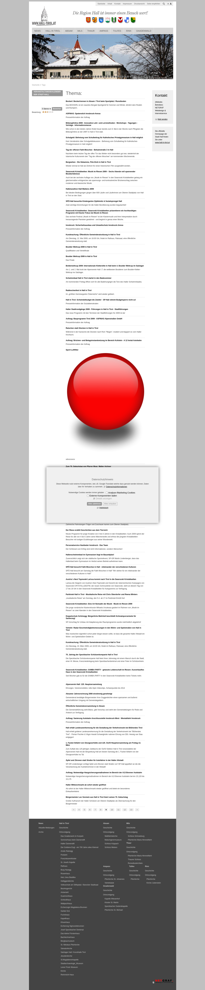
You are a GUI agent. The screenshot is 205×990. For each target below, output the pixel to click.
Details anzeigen (104, 498)
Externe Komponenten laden (103, 495)
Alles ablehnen (94, 504)
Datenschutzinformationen (116, 487)
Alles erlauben (110, 504)
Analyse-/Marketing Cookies (121, 492)
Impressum (103, 508)
